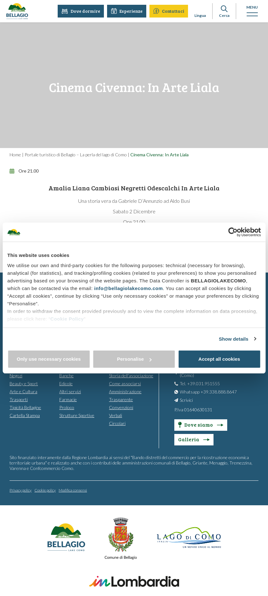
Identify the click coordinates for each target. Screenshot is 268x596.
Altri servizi (70, 391)
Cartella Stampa (25, 415)
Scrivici (186, 399)
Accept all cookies (219, 359)
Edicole (66, 383)
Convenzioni (121, 407)
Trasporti (19, 399)
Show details (234, 339)
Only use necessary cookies (49, 359)
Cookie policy (45, 489)
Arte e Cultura (23, 391)
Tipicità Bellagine (25, 407)
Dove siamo (200, 424)
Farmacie (68, 399)
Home (15, 154)
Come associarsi (125, 383)
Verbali (115, 415)
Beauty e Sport (24, 383)
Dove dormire (81, 11)
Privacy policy (21, 489)
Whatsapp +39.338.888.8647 (208, 391)
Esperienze (126, 11)
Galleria (194, 439)
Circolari (117, 423)
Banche (66, 375)
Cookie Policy (67, 319)
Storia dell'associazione (131, 375)
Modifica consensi (73, 489)
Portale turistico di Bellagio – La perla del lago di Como (76, 154)
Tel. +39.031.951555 (200, 383)
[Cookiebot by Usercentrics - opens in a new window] (233, 232)
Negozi (16, 375)
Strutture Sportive (76, 415)
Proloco (66, 407)
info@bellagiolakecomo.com (128, 288)
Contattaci (168, 11)
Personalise (134, 359)
